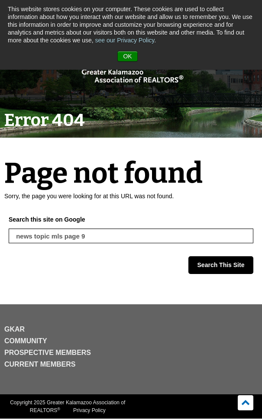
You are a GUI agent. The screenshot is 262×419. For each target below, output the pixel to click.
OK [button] (127, 56)
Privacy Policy (89, 410)
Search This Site (221, 264)
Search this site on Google (47, 219)
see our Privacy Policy (125, 40)
